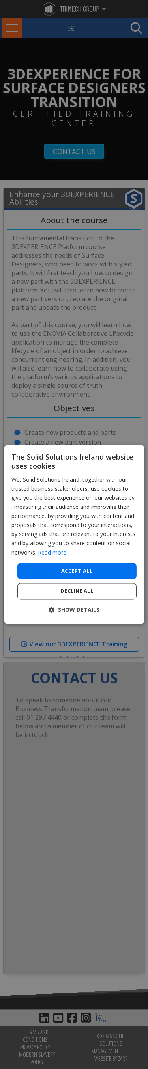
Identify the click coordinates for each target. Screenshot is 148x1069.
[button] (74, 610)
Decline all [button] (76, 591)
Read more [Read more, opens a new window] (52, 552)
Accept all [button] (76, 570)
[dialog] (74, 534)
